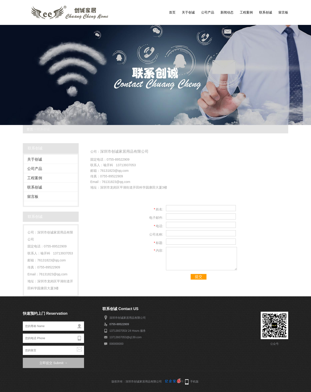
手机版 (194, 381)
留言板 (283, 12)
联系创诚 (265, 12)
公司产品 (207, 12)
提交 (198, 277)
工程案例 (246, 12)
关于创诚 (188, 12)
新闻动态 (226, 12)
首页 (172, 12)
